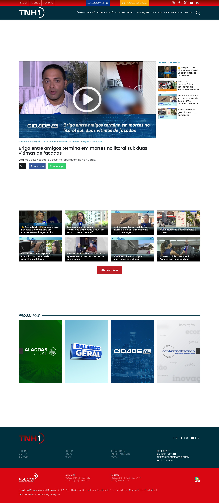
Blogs (121, 12)
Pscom (188, 12)
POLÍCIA (69, 451)
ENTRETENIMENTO (120, 454)
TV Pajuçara (142, 12)
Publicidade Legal (173, 12)
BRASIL (68, 457)
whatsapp (57, 166)
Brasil (130, 12)
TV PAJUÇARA (118, 451)
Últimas (81, 12)
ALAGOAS (23, 457)
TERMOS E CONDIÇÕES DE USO (173, 457)
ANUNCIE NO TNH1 (166, 454)
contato (48, 2)
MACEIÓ (23, 454)
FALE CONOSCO (165, 460)
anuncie (35, 2)
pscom (24, 2)
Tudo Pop (156, 12)
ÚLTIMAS (23, 451)
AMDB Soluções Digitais (48, 494)
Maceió (91, 12)
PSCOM (114, 457)
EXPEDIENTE (163, 451)
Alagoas (102, 12)
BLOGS (68, 454)
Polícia (113, 12)
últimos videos (109, 270)
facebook (37, 166)
